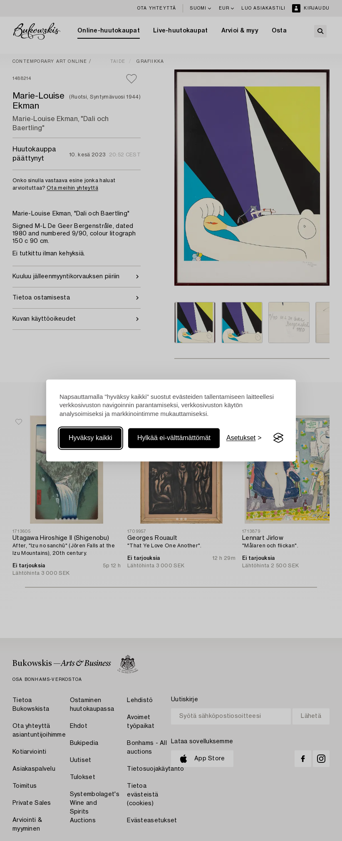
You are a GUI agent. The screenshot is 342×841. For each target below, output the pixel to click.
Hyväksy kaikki (90, 437)
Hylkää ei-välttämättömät (174, 437)
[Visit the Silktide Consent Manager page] (278, 438)
